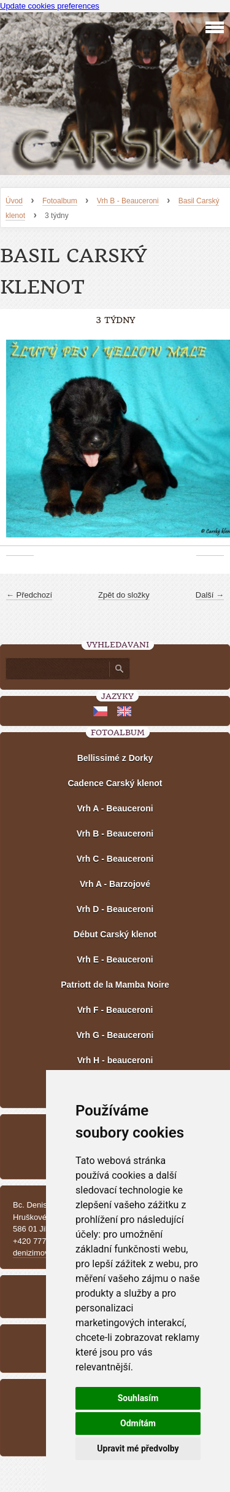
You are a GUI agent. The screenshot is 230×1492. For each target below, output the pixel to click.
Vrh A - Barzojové (115, 884)
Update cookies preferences (49, 5)
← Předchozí (29, 595)
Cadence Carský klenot (114, 783)
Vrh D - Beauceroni (115, 909)
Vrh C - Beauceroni (115, 859)
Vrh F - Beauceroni (115, 1010)
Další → (210, 595)
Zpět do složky (124, 595)
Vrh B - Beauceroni (128, 201)
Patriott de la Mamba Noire (115, 985)
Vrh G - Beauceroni (114, 1035)
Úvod (14, 201)
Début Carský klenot (115, 934)
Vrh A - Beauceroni (115, 808)
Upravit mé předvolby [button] (137, 1448)
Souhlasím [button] (138, 1398)
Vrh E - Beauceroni (115, 959)
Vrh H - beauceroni (115, 1060)
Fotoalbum (59, 201)
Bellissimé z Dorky (115, 758)
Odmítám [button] (138, 1423)
